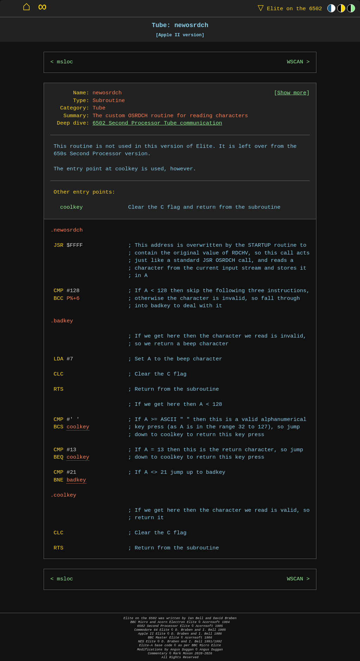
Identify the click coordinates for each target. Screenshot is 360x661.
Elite (288, 8)
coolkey (77, 427)
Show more (292, 93)
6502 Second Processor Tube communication (157, 123)
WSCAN (295, 62)
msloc (65, 62)
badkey (76, 480)
